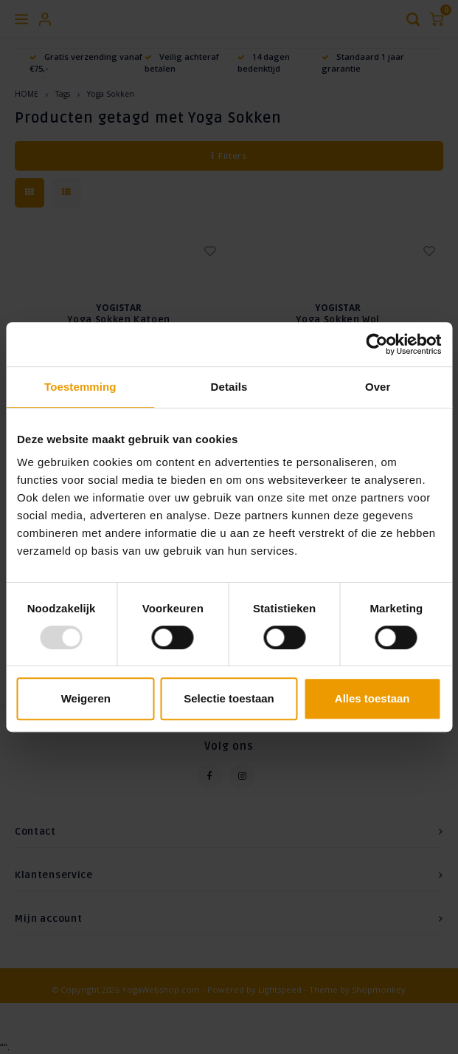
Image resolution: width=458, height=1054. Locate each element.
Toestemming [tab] (80, 386)
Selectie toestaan (229, 698)
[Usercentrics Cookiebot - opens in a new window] (376, 344)
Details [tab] (229, 386)
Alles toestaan (372, 698)
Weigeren (86, 698)
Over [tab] (378, 386)
